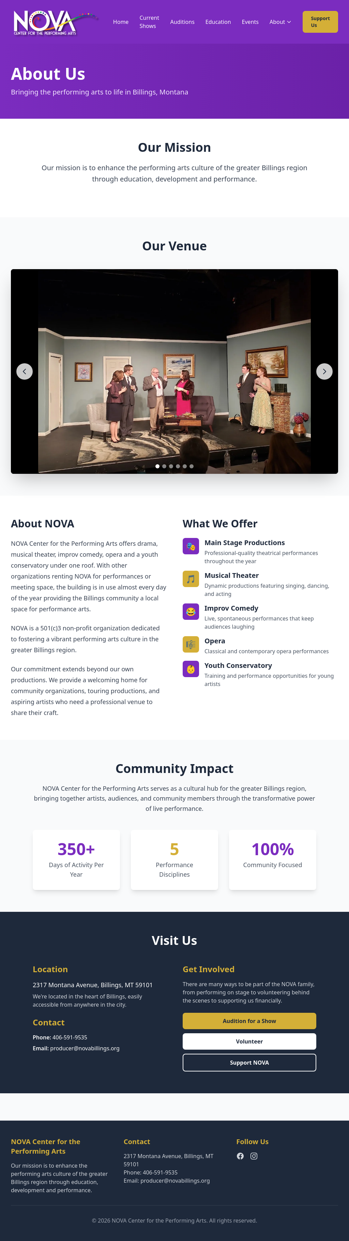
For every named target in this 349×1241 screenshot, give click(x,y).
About (281, 22)
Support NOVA (249, 1062)
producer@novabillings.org (85, 1048)
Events (250, 22)
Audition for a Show (249, 1021)
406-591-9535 (69, 1037)
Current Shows (149, 22)
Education (218, 22)
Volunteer (249, 1041)
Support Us (320, 21)
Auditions (182, 22)
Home (121, 22)
